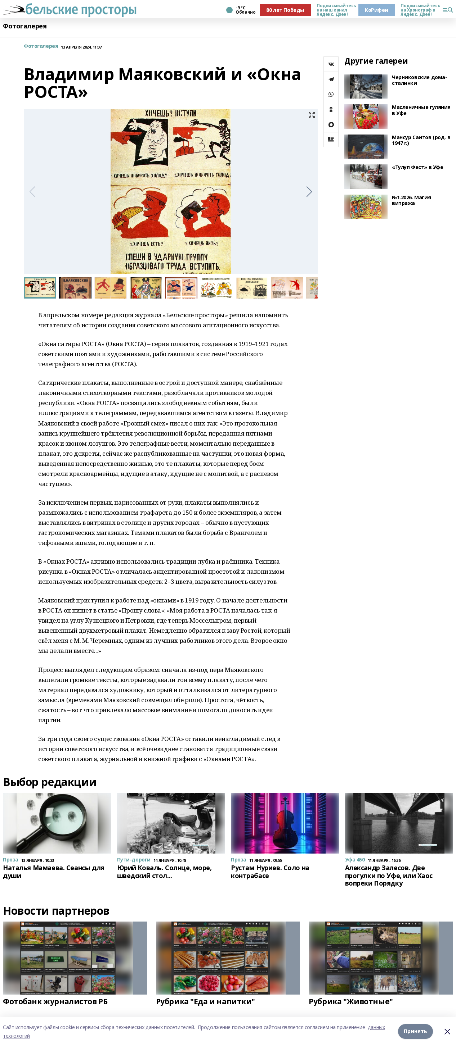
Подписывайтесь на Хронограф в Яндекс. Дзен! (419, 10)
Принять (415, 1031)
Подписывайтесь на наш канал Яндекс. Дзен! (335, 10)
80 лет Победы (285, 9)
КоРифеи (376, 9)
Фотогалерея (24, 26)
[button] (309, 192)
